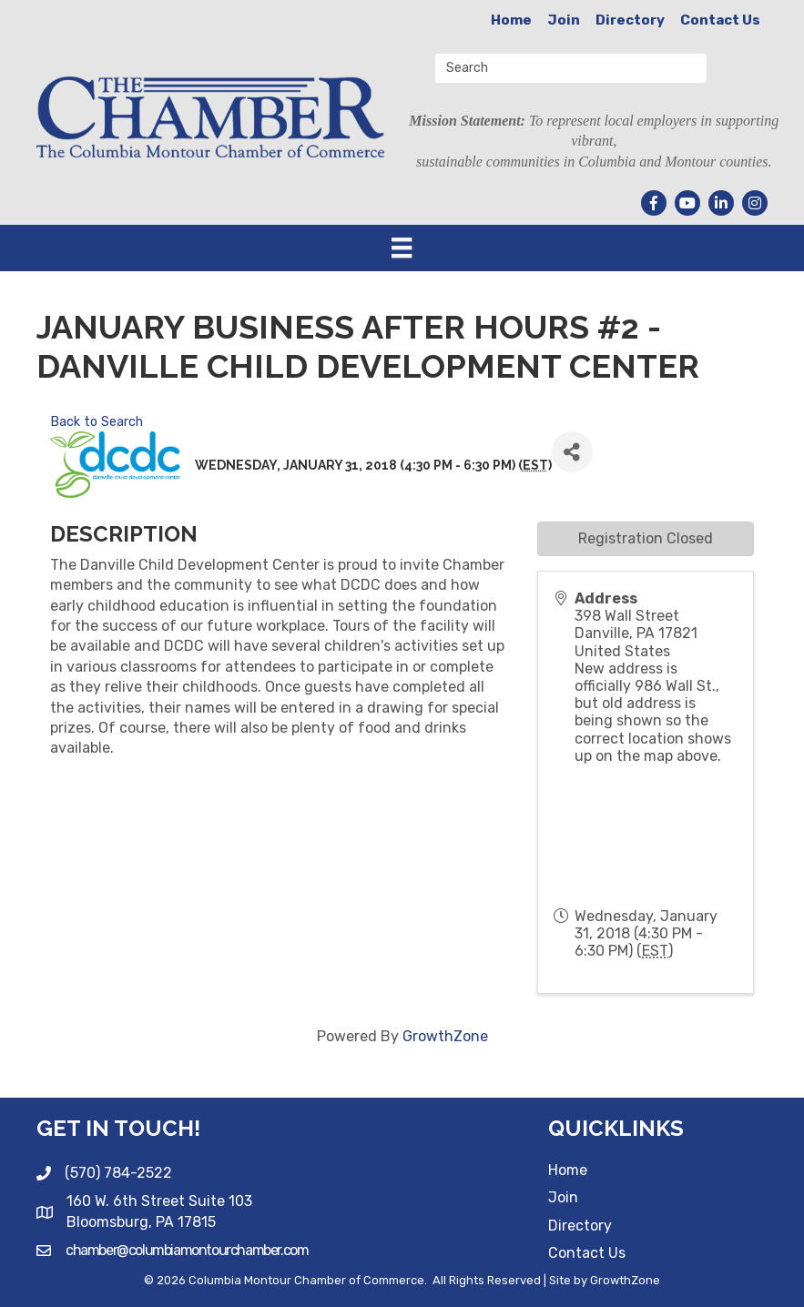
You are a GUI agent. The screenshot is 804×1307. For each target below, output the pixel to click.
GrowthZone (445, 1036)
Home (511, 20)
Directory (630, 20)
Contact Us (720, 20)
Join (563, 20)
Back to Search (96, 422)
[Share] (572, 451)
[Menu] (401, 247)
